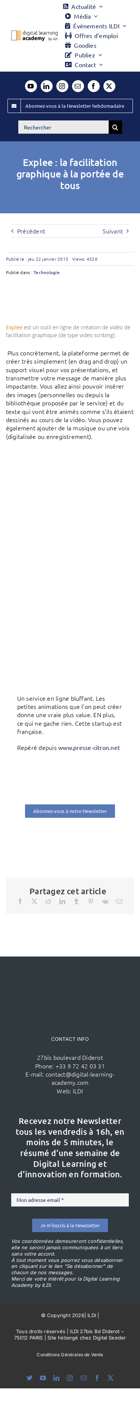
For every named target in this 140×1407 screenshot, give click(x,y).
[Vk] (105, 901)
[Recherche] (115, 127)
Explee (14, 327)
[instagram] (62, 86)
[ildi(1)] (70, 971)
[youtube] (31, 86)
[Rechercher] (63, 127)
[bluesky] (29, 1378)
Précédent (31, 231)
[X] (34, 901)
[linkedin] (47, 86)
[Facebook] (20, 901)
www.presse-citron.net (89, 747)
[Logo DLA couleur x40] (34, 33)
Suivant (113, 231)
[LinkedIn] (62, 901)
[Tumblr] (76, 901)
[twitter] (109, 86)
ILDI (78, 1091)
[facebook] (94, 86)
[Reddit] (48, 901)
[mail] (78, 86)
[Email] (119, 901)
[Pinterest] (90, 901)
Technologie (47, 272)
